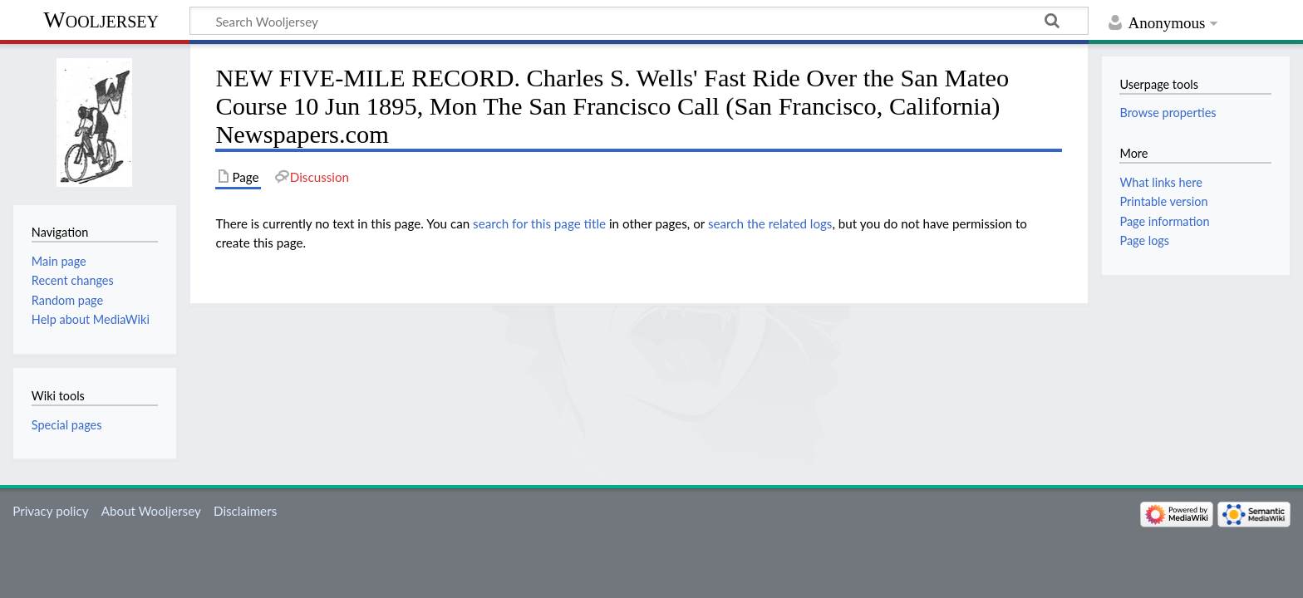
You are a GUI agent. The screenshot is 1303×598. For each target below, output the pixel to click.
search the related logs (770, 223)
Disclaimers (245, 510)
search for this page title (539, 223)
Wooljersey (101, 19)
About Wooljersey (151, 510)
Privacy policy (50, 510)
